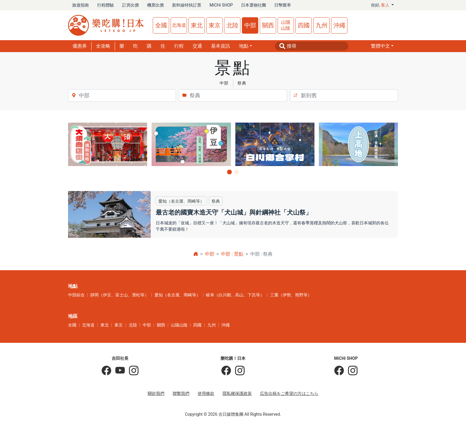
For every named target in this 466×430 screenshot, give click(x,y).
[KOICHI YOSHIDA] (131, 371)
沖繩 (339, 25)
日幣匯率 (282, 5)
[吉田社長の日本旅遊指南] (106, 371)
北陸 (232, 25)
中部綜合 (76, 295)
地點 (243, 46)
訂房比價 (130, 5)
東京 (215, 25)
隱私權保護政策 (237, 393)
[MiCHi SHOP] (339, 371)
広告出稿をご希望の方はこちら (289, 393)
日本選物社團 (253, 5)
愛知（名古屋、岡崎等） (177, 295)
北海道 (179, 25)
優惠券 (80, 46)
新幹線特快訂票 (186, 5)
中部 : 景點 (232, 254)
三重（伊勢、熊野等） (291, 295)
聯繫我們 (181, 393)
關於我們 (156, 393)
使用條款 (206, 393)
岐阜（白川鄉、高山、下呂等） (235, 295)
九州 (322, 25)
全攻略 (103, 46)
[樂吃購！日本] (226, 371)
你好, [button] (381, 5)
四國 (304, 25)
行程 (179, 46)
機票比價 (155, 5)
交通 (197, 46)
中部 (250, 25)
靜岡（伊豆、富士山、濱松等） (119, 295)
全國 (161, 25)
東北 (197, 25)
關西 (268, 25)
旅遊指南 (80, 5)
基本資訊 (220, 46)
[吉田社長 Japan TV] (118, 371)
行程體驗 (105, 5)
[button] (382, 46)
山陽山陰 (285, 25)
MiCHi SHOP (221, 5)
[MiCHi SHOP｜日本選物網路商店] (351, 371)
